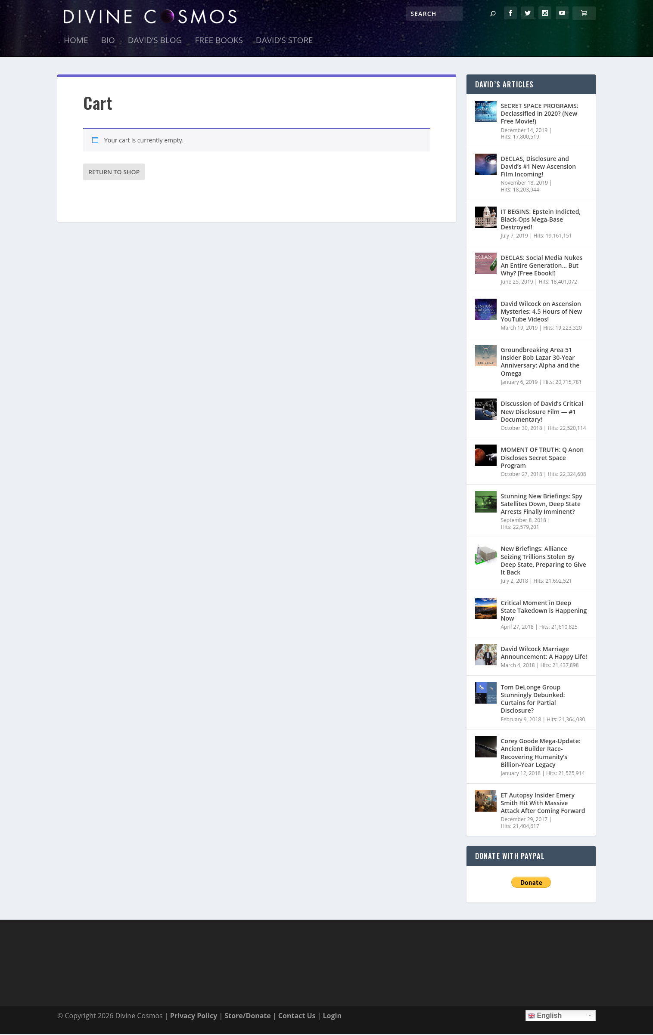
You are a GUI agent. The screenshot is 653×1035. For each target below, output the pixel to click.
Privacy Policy (194, 1016)
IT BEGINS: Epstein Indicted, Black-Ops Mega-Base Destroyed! (541, 220)
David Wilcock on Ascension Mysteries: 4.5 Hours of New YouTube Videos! (541, 312)
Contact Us (297, 1016)
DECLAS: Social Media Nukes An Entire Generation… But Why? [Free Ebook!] (542, 266)
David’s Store (284, 41)
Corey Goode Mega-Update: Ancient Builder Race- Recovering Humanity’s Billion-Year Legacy (541, 753)
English (545, 1016)
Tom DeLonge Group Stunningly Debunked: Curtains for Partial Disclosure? (533, 700)
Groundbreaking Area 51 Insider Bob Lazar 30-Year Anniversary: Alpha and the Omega (540, 362)
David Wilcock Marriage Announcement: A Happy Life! (544, 653)
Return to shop (114, 173)
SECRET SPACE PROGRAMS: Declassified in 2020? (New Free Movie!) (539, 114)
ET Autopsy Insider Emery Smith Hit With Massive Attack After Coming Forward (543, 804)
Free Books (219, 41)
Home (76, 41)
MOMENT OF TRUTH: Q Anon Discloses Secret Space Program (542, 458)
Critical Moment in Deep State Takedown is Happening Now (544, 611)
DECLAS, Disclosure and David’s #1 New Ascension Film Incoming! (538, 167)
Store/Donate (247, 1016)
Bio (108, 41)
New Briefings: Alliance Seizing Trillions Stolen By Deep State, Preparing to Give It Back (543, 562)
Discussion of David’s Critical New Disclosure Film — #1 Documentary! (542, 412)
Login (332, 1016)
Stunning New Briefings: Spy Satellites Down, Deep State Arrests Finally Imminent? (541, 504)
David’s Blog (155, 41)
